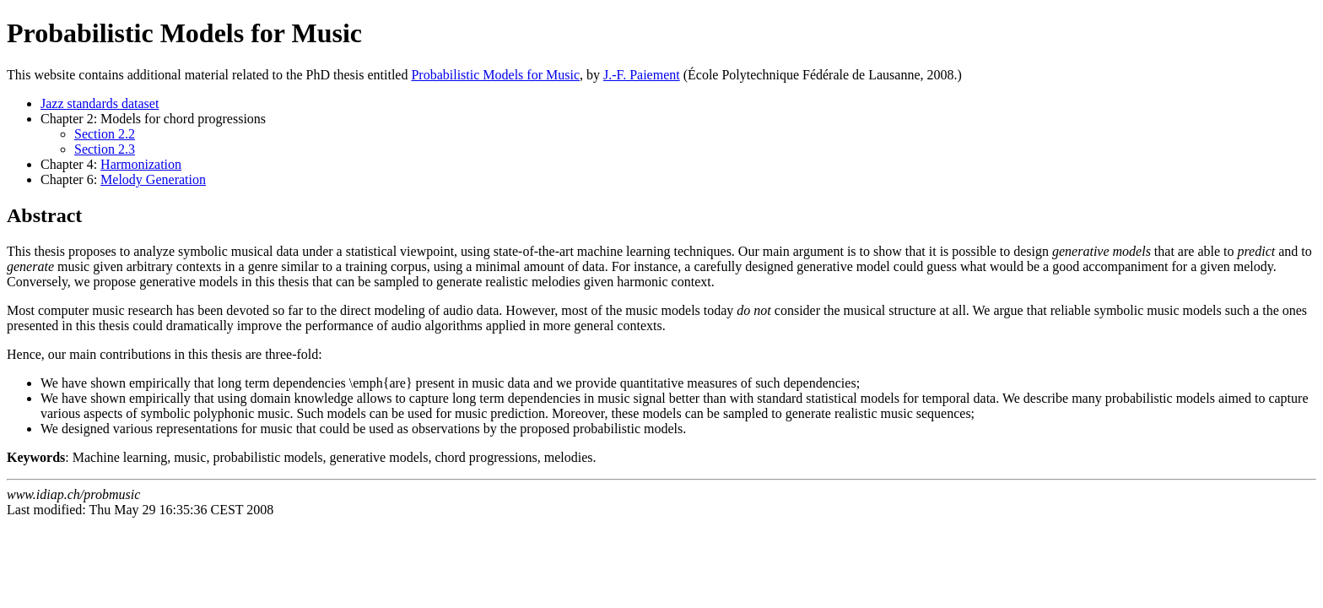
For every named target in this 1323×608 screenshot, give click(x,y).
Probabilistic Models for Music (495, 75)
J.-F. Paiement (641, 75)
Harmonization (140, 164)
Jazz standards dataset (99, 103)
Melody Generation (153, 179)
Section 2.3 (104, 149)
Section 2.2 (104, 134)
